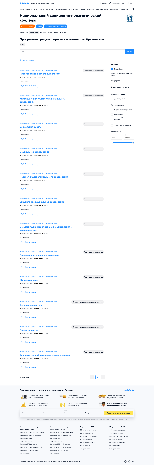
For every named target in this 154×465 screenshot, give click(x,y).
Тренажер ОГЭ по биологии (60, 444)
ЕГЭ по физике (84, 446)
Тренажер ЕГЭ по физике (29, 450)
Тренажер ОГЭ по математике (60, 435)
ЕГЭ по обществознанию (88, 436)
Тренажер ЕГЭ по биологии (29, 444)
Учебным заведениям (27, 461)
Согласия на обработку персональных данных (83, 419)
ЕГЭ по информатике (86, 443)
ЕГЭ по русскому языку (87, 430)
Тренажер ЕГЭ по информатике (31, 447)
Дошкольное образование (34, 151)
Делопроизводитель (31, 305)
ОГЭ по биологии (115, 439)
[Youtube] (133, 461)
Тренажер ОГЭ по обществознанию (56, 440)
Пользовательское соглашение (69, 461)
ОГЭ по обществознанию (118, 436)
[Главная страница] (24, 3)
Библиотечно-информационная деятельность (45, 355)
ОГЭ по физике (114, 446)
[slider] (112, 143)
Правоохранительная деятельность (39, 255)
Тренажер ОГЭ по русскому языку (62, 432)
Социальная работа (31, 126)
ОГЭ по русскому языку (118, 430)
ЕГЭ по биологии (85, 439)
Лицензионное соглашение (46, 461)
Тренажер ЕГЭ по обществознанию (26, 440)
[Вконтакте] (125, 461)
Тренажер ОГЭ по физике (59, 450)
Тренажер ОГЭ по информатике (61, 447)
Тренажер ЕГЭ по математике (30, 435)
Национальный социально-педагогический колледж (38, 70)
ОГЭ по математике (116, 433)
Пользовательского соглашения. (118, 419)
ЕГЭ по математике (86, 433)
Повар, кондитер (29, 330)
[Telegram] (129, 461)
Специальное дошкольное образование (42, 201)
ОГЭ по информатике (117, 443)
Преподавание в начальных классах (40, 73)
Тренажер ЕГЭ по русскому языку (32, 432)
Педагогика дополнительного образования (44, 176)
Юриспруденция (29, 280)
